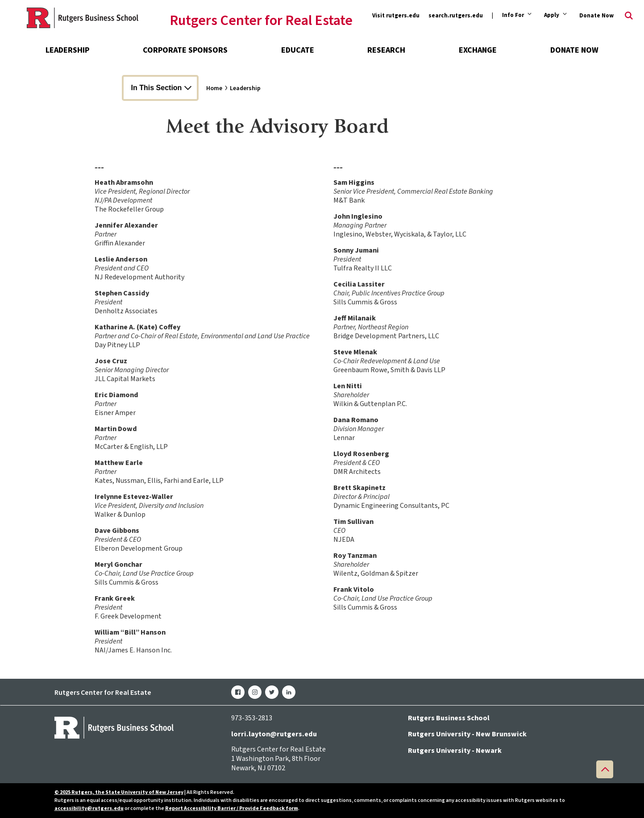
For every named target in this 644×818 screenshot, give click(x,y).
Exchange (478, 50)
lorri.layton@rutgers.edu (274, 734)
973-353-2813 (251, 718)
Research (386, 50)
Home (214, 88)
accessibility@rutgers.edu (89, 808)
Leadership (67, 50)
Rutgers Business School (449, 718)
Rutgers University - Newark (455, 751)
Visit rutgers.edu (396, 16)
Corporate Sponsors (185, 50)
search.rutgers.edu (455, 16)
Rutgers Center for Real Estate (261, 21)
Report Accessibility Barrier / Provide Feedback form (231, 808)
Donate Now (596, 16)
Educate (297, 50)
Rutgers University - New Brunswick (467, 734)
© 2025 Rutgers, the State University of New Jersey (118, 792)
